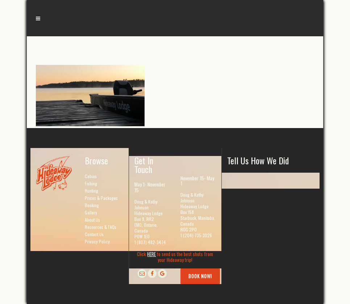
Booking (92, 205)
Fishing (91, 183)
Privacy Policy (97, 241)
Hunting (91, 191)
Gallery (91, 212)
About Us (92, 220)
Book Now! (200, 276)
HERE (151, 254)
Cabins (91, 176)
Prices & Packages (101, 198)
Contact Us (94, 234)
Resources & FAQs (100, 227)
